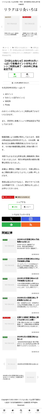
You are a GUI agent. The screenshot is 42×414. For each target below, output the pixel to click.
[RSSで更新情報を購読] (30, 224)
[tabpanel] (12, 26)
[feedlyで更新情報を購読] (11, 224)
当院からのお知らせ (22, 197)
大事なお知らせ (8, 197)
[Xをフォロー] (11, 219)
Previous (2, 27)
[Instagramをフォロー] (30, 219)
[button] (27, 75)
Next (40, 27)
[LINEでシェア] (14, 75)
